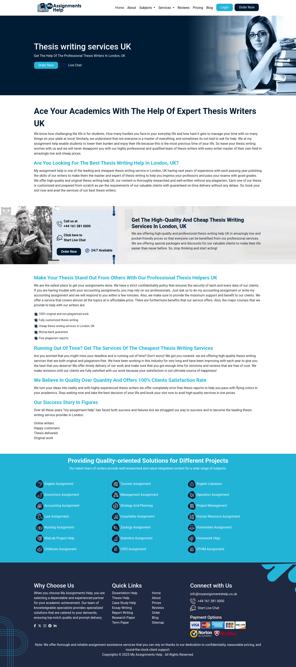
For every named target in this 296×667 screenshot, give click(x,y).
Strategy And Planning (132, 506)
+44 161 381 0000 (211, 601)
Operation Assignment (208, 495)
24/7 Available (98, 250)
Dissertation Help (124, 593)
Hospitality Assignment (133, 517)
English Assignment (54, 484)
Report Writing (122, 613)
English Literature (205, 484)
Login (225, 7)
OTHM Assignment (206, 549)
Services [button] (165, 8)
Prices (156, 603)
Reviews (184, 8)
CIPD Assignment (129, 549)
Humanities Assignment (210, 528)
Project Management (207, 506)
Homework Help (204, 538)
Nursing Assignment (55, 528)
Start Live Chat (208, 608)
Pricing (198, 8)
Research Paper (123, 618)
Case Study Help (124, 603)
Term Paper (120, 623)
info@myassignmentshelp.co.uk (213, 594)
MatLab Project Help (55, 538)
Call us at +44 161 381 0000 (74, 223)
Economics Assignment (57, 495)
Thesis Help (120, 598)
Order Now (246, 7)
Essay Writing (122, 608)
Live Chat (72, 65)
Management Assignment (135, 495)
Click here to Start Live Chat (71, 237)
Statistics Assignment (132, 538)
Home (120, 7)
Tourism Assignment (131, 484)
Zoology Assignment (131, 528)
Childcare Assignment (56, 549)
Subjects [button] (146, 8)
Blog (209, 8)
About (131, 8)
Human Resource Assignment (214, 517)
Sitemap (158, 623)
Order (156, 613)
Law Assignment (52, 517)
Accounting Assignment (57, 506)
